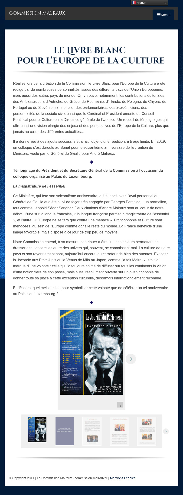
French (139, 3)
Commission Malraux (37, 13)
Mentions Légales (123, 478)
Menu (163, 15)
